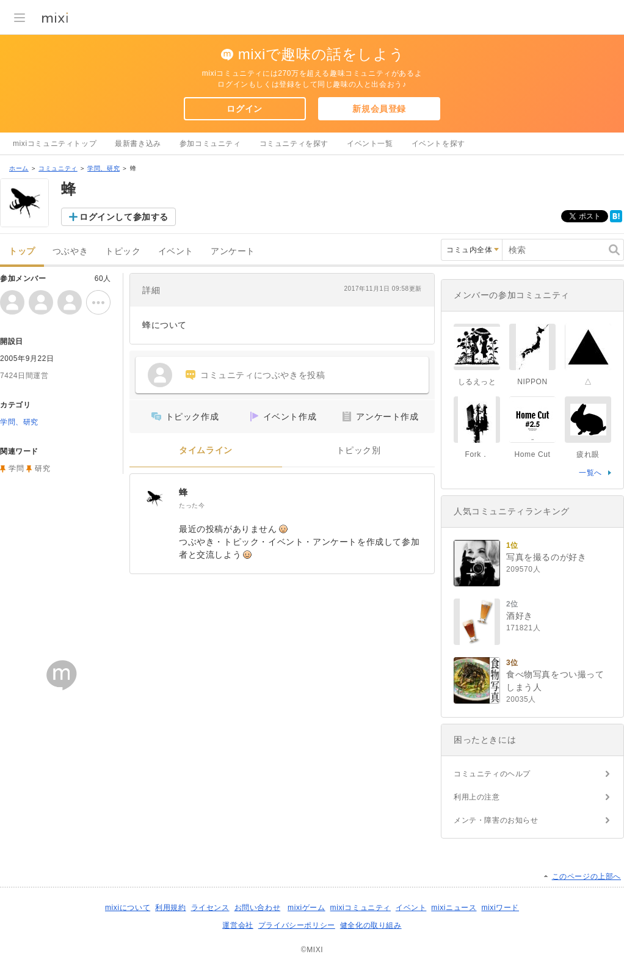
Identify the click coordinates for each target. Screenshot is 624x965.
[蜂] (154, 498)
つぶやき (70, 251)
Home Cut (533, 454)
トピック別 (358, 450)
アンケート (233, 251)
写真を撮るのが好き (546, 557)
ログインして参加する (124, 217)
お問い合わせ (257, 907)
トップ (22, 251)
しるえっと (477, 381)
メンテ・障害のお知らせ (496, 820)
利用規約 (170, 907)
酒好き (519, 616)
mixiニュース (453, 907)
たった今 (192, 505)
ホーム (19, 168)
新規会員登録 (379, 109)
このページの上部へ (586, 876)
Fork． (477, 454)
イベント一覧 (370, 143)
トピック (122, 251)
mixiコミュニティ (360, 907)
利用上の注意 (477, 797)
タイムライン (206, 450)
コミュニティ (58, 168)
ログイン (244, 109)
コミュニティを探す (293, 143)
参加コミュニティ (210, 143)
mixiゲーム (306, 907)
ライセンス (210, 907)
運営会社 (237, 925)
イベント (176, 251)
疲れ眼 (588, 454)
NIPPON (532, 381)
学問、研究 (103, 168)
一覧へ (590, 472)
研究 (42, 468)
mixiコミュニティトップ (54, 143)
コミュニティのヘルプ (492, 774)
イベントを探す (438, 143)
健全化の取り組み (371, 925)
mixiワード (500, 907)
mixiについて (127, 907)
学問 (16, 468)
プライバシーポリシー (296, 925)
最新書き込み (138, 143)
